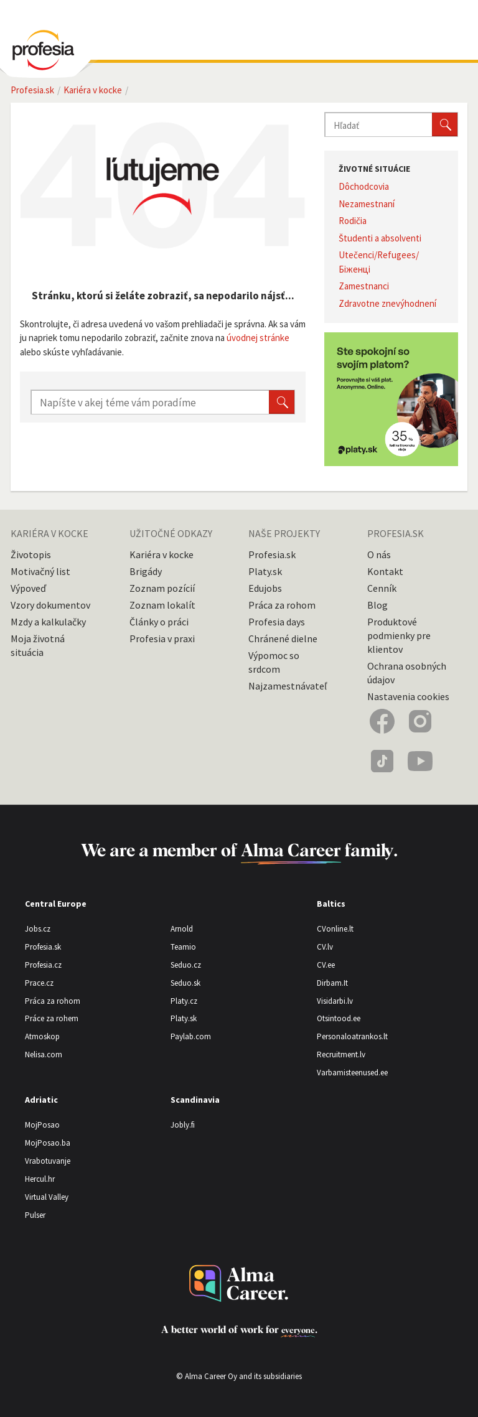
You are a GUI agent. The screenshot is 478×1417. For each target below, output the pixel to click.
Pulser (35, 1215)
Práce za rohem (51, 1018)
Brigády (145, 571)
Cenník (381, 588)
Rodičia (353, 221)
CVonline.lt (335, 929)
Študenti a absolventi (380, 238)
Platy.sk (265, 571)
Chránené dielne (282, 638)
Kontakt (385, 571)
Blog (377, 605)
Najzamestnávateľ (287, 686)
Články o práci (159, 621)
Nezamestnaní (367, 204)
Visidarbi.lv (335, 1001)
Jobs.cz (37, 929)
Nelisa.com (43, 1054)
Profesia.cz (43, 965)
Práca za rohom (282, 605)
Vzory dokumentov (50, 605)
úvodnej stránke (258, 338)
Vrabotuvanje (47, 1161)
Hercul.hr (40, 1179)
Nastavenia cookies (408, 696)
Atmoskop (42, 1036)
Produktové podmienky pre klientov (399, 635)
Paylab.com (191, 1036)
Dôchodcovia (364, 186)
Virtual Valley (46, 1197)
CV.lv (325, 947)
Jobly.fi (183, 1125)
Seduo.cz (186, 965)
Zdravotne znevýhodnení (387, 303)
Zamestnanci (364, 286)
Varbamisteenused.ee (352, 1072)
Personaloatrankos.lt (352, 1036)
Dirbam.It (332, 983)
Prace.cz (39, 983)
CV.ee (326, 965)
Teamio (183, 947)
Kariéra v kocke (161, 554)
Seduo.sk (185, 983)
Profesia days (276, 621)
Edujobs (265, 588)
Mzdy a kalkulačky (48, 621)
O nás (379, 554)
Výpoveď (28, 588)
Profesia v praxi (162, 638)
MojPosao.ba (47, 1143)
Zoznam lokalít (162, 605)
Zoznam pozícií (162, 588)
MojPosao (42, 1125)
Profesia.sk (272, 554)
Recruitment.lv (341, 1054)
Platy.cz (184, 1001)
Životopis (31, 554)
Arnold (182, 929)
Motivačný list (40, 571)
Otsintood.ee (338, 1018)
